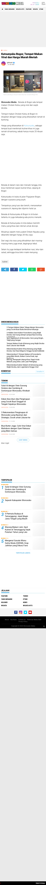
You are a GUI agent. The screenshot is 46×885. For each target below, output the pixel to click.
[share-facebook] (14, 269)
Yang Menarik (9, 9)
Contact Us (22, 620)
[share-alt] (5, 269)
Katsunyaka (29, 125)
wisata (35, 9)
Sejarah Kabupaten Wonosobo (18, 500)
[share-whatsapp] (32, 269)
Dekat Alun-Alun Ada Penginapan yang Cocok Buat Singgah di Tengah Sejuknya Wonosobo (15, 401)
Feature (28, 9)
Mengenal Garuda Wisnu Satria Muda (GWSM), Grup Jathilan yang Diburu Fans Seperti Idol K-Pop (16, 544)
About (7, 620)
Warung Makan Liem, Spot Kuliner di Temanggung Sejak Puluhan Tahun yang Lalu (17, 529)
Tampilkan (40, 371)
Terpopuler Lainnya (23, 553)
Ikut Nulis (13, 620)
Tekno (25, 596)
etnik (41, 9)
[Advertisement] (23, 29)
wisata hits (20, 9)
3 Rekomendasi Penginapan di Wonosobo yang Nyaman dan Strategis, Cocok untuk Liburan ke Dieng (15, 416)
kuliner (5, 50)
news (25, 602)
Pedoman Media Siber (34, 620)
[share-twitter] (23, 269)
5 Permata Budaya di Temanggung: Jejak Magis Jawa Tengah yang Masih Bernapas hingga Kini (16, 517)
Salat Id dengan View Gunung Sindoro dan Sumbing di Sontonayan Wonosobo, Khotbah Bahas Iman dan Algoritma (15, 389)
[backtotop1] (44, 626)
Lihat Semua (23, 440)
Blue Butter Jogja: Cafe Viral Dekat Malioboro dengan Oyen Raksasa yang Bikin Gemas (16, 428)
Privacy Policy (23, 621)
